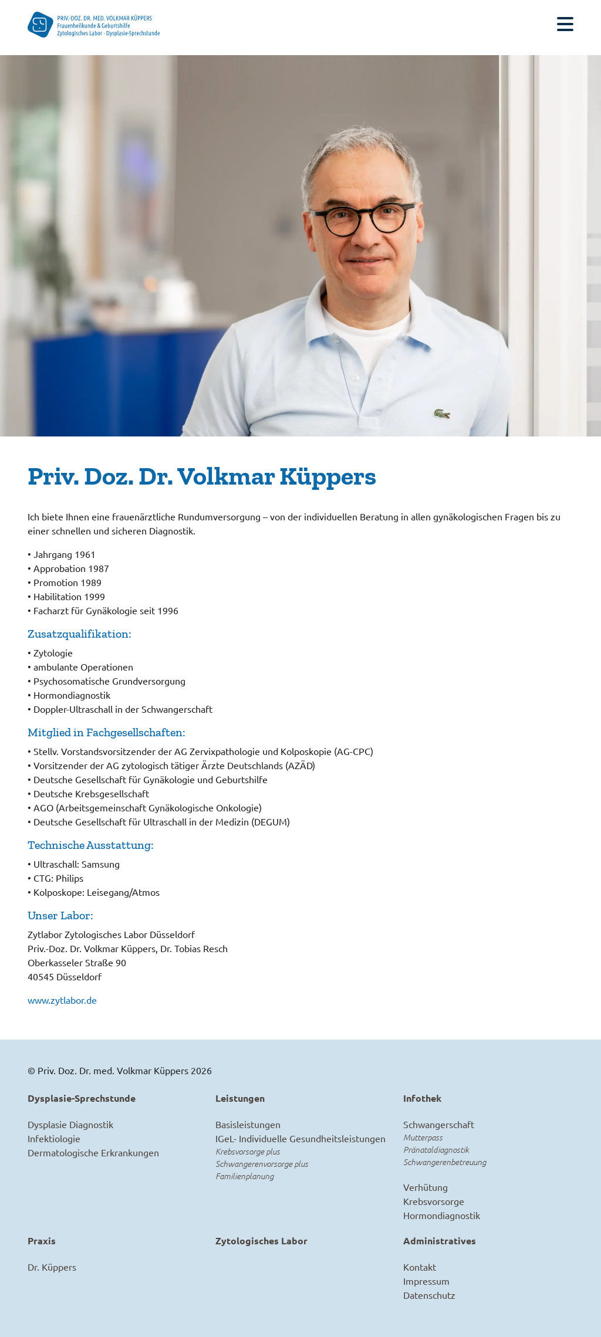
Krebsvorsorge (433, 1201)
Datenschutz (429, 1295)
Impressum (426, 1281)
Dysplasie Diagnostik (70, 1124)
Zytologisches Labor (261, 1240)
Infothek (422, 1098)
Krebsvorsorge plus (247, 1151)
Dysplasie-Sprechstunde (82, 1098)
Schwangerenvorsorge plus (261, 1164)
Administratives (439, 1240)
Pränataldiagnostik (436, 1150)
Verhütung (425, 1187)
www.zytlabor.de (62, 1000)
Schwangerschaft (438, 1124)
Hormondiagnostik (441, 1215)
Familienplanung (244, 1176)
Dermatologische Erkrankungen (93, 1152)
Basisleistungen (248, 1124)
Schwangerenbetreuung (444, 1162)
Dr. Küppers (52, 1266)
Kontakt (419, 1266)
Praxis (42, 1240)
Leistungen (240, 1098)
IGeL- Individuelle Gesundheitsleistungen (300, 1138)
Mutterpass (423, 1137)
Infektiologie (54, 1138)
